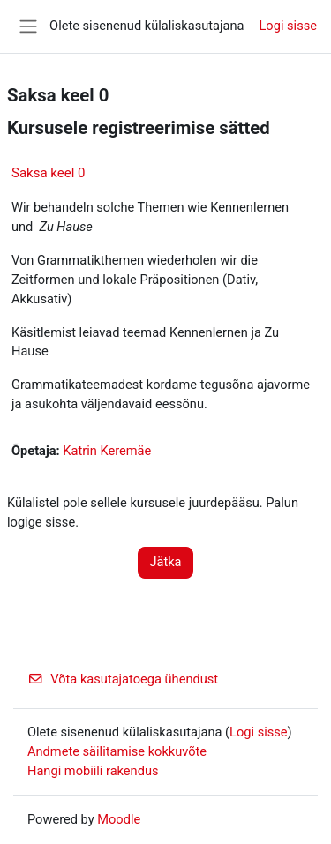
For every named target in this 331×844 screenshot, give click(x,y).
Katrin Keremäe (107, 451)
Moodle (118, 819)
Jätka (165, 562)
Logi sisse (289, 26)
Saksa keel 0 (48, 173)
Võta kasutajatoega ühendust (122, 679)
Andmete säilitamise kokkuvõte (117, 751)
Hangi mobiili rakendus (93, 771)
